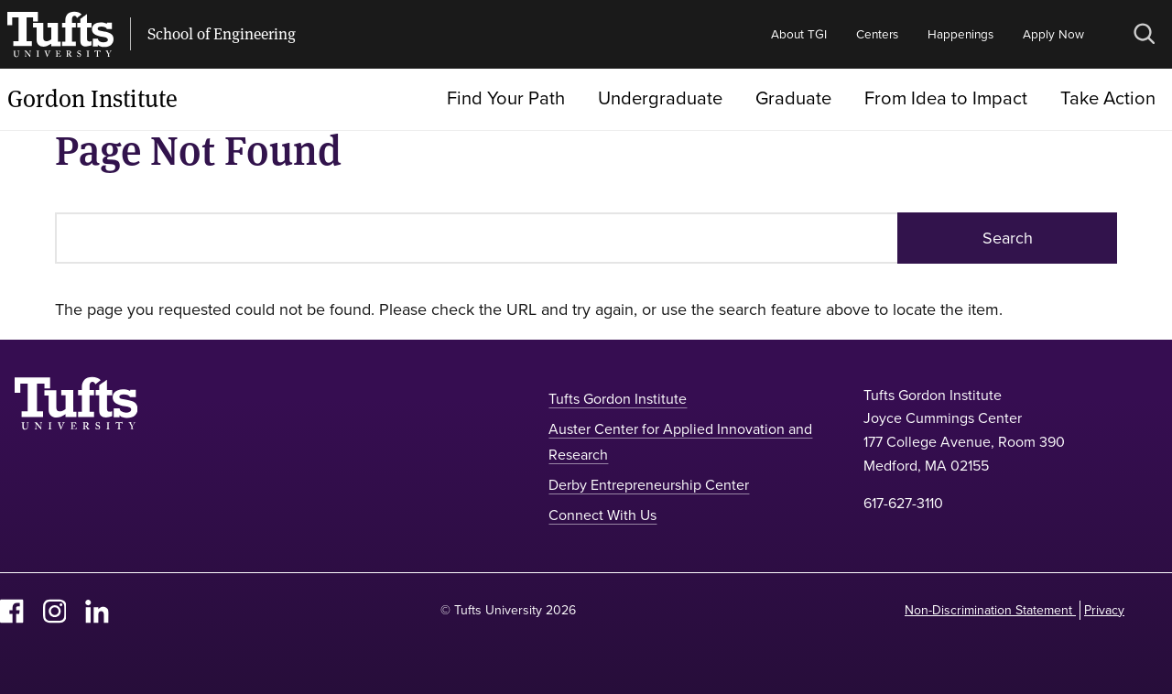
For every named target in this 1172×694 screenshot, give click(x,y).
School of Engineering (221, 34)
